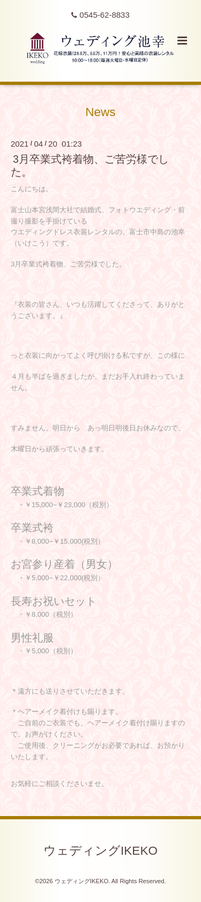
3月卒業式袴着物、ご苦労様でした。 (90, 165)
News (100, 112)
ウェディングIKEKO (100, 850)
